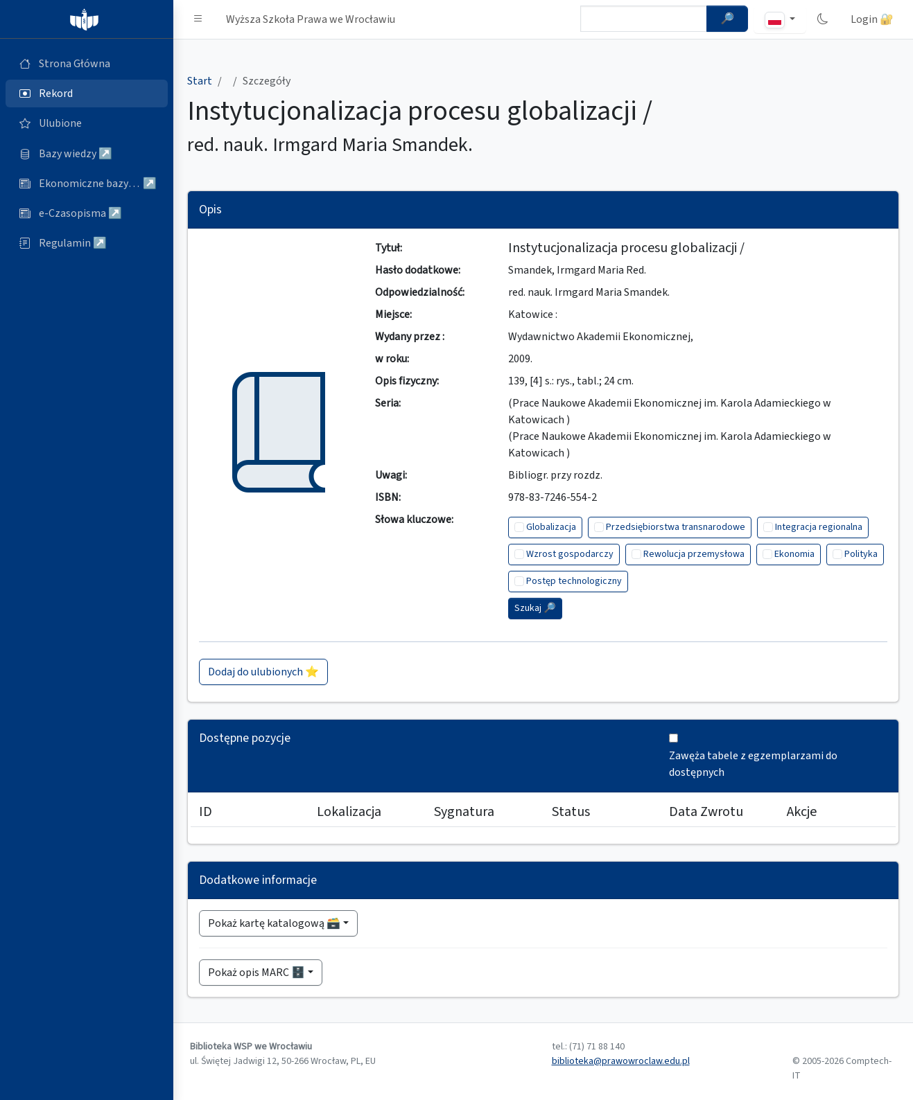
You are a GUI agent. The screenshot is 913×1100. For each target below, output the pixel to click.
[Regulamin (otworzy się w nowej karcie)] (87, 243)
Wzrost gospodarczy (570, 554)
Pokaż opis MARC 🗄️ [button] (256, 972)
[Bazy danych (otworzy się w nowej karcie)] (87, 154)
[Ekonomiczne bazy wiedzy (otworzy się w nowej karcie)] (87, 183)
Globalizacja (551, 527)
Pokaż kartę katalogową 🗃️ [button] (274, 923)
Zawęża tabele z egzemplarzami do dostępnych (753, 764)
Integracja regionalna (818, 527)
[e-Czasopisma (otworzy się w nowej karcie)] (87, 213)
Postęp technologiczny (574, 581)
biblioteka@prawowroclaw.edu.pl (621, 1061)
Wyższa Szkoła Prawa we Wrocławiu (310, 19)
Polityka (861, 554)
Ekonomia (794, 554)
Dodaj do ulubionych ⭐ (263, 672)
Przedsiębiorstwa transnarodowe (675, 527)
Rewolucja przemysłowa (694, 554)
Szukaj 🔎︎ (534, 608)
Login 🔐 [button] (872, 19)
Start (199, 81)
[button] (198, 19)
